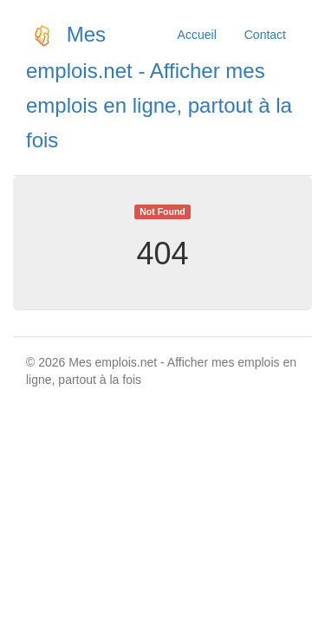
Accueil (197, 35)
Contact (265, 35)
